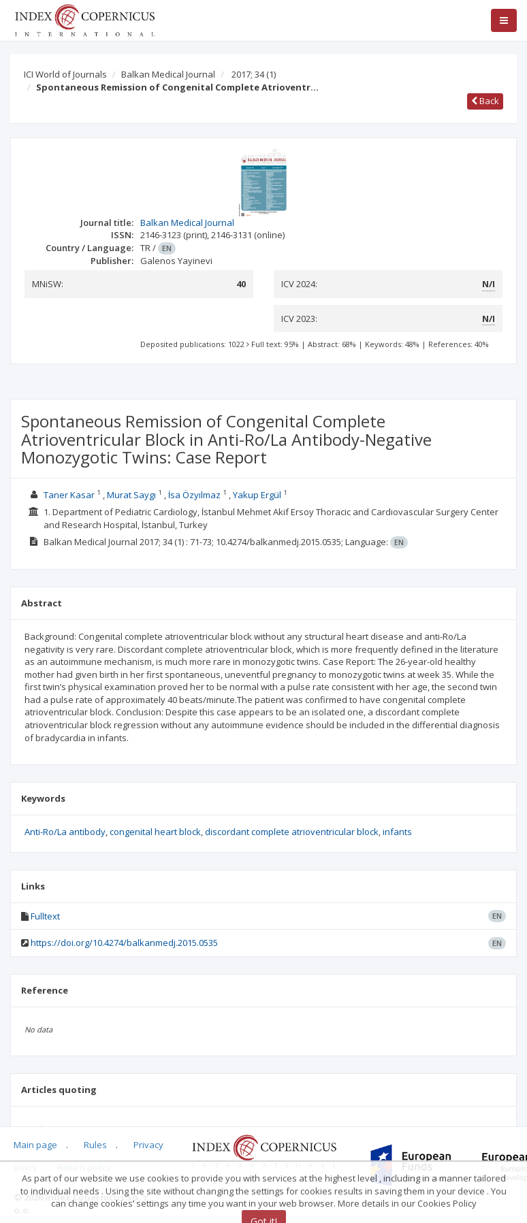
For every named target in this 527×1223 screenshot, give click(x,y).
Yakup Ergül (257, 495)
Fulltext (45, 916)
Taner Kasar (69, 495)
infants (397, 832)
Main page (35, 1145)
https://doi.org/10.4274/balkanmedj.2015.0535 (124, 942)
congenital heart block (155, 832)
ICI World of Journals (65, 74)
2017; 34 (253, 74)
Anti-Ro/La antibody (65, 832)
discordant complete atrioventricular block (292, 832)
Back (485, 101)
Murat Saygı (131, 495)
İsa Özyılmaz (194, 495)
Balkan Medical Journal (168, 74)
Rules (95, 1145)
